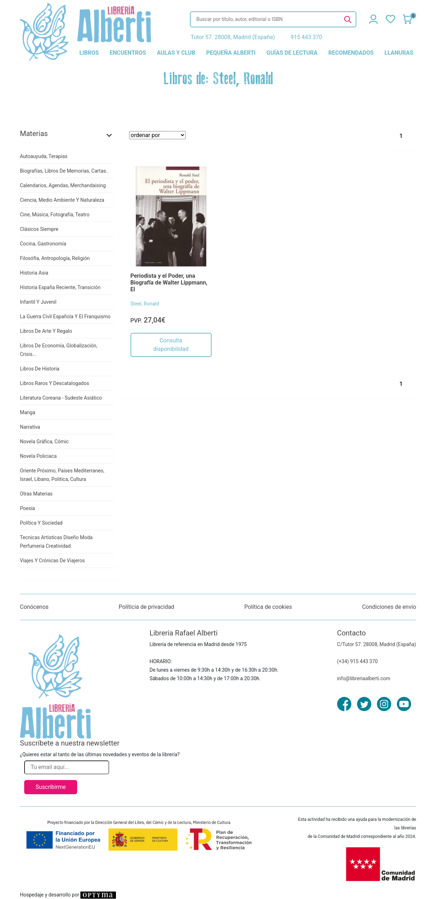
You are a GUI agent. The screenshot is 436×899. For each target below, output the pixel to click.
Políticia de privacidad (146, 606)
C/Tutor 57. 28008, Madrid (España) (376, 644)
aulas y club (176, 52)
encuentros (128, 52)
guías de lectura (292, 52)
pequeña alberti (231, 52)
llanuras (398, 52)
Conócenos (34, 606)
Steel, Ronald (145, 304)
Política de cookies (268, 606)
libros (89, 52)
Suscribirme (51, 787)
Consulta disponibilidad (170, 344)
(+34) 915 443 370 (357, 661)
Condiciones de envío (389, 606)
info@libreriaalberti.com (363, 678)
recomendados (350, 52)
